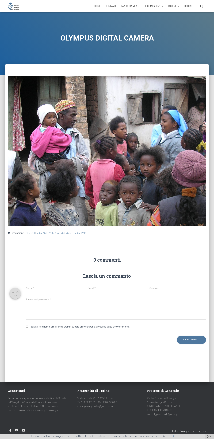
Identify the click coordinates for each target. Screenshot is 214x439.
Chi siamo (111, 6)
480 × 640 (29, 233)
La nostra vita (130, 6)
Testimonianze (154, 6)
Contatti (189, 6)
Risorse (173, 6)
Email (16, 430)
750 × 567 (54, 233)
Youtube (23, 431)
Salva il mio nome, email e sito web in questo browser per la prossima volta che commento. (80, 326)
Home (97, 6)
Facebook (10, 431)
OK (172, 436)
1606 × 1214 (79, 233)
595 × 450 (41, 233)
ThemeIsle (200, 431)
